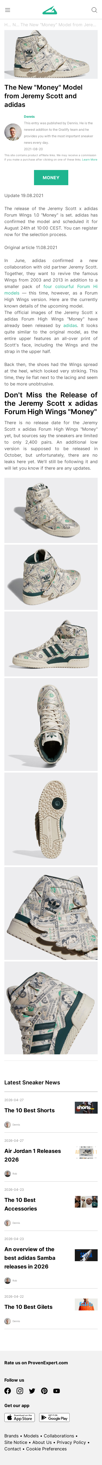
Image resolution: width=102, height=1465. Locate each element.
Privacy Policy (71, 1442)
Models (31, 1435)
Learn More (89, 159)
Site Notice (15, 1442)
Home (8, 24)
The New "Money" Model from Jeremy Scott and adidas (59, 24)
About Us (42, 1442)
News (16, 24)
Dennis (29, 117)
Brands (11, 1435)
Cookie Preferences (46, 1448)
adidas (70, 325)
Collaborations (59, 1435)
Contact (12, 1448)
